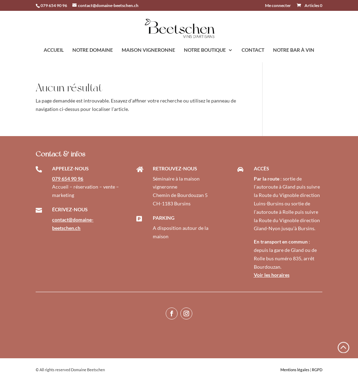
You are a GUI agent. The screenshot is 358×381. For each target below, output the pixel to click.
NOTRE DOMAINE (92, 50)
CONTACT (253, 50)
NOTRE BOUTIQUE (205, 50)
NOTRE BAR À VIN (293, 50)
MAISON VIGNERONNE (148, 50)
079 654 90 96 (54, 5)
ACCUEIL (54, 50)
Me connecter (278, 5)
